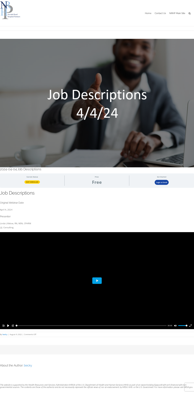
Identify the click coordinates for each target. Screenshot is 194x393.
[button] (190, 13)
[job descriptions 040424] (97, 103)
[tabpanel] (97, 259)
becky (5, 334)
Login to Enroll (161, 182)
